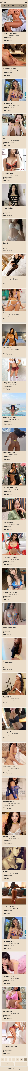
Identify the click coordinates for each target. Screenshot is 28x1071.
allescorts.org (16, 1069)
